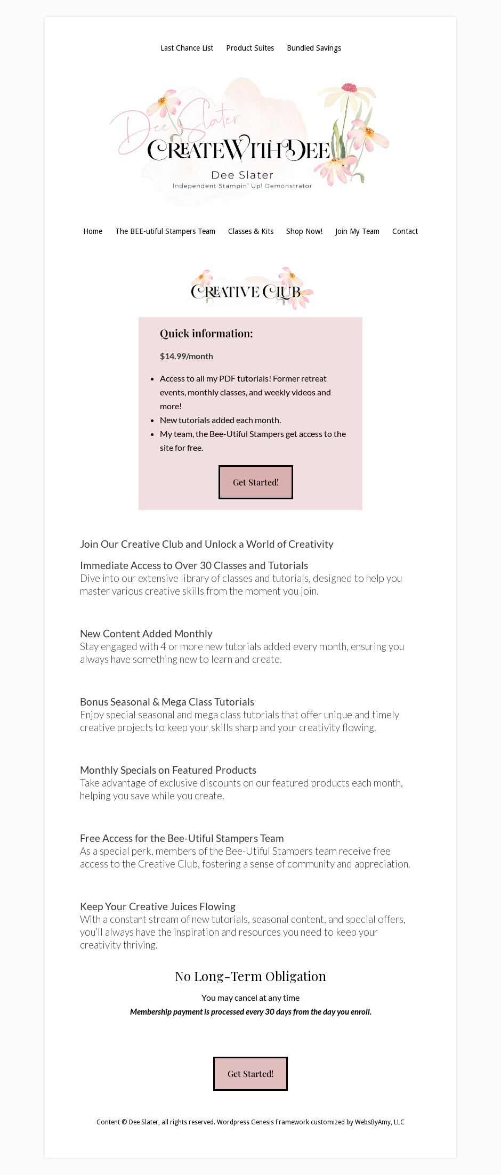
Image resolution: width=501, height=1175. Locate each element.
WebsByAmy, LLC (380, 1122)
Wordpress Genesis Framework (263, 1122)
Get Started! (256, 482)
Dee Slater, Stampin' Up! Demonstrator (250, 139)
